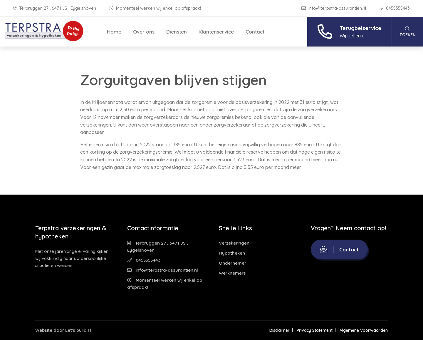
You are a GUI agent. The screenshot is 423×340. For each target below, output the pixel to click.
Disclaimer (279, 330)
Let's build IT (78, 330)
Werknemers (232, 273)
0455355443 (394, 8)
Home (114, 32)
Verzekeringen (234, 243)
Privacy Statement (315, 330)
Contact (255, 32)
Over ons (144, 32)
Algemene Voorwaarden (364, 330)
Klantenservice (216, 32)
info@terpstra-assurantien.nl (334, 8)
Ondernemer (232, 263)
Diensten (176, 32)
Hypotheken (232, 253)
